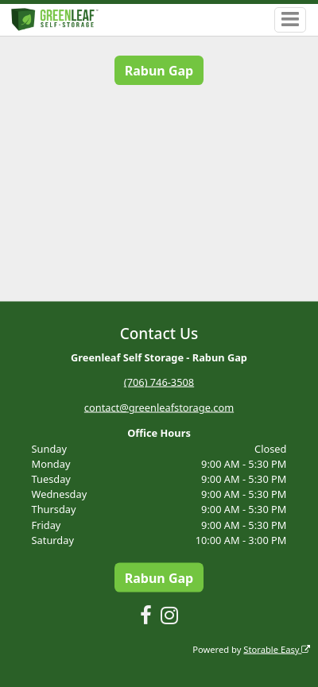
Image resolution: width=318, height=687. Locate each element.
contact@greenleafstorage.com (159, 407)
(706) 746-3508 (159, 382)
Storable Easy (276, 648)
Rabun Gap (159, 70)
